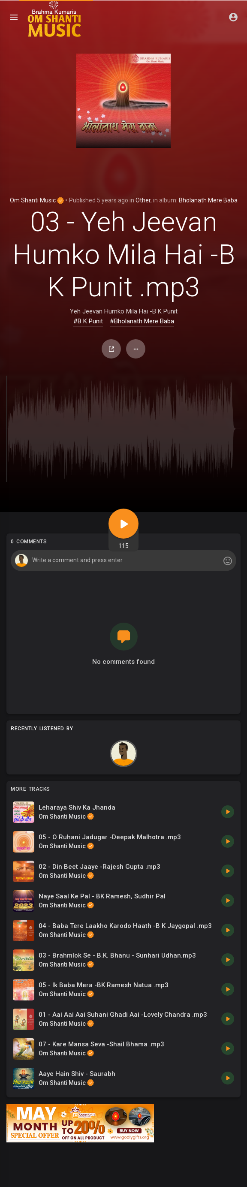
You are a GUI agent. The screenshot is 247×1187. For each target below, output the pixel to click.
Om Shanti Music (37, 200)
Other (143, 200)
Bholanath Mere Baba (208, 200)
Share (111, 349)
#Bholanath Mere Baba (142, 321)
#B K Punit (88, 321)
